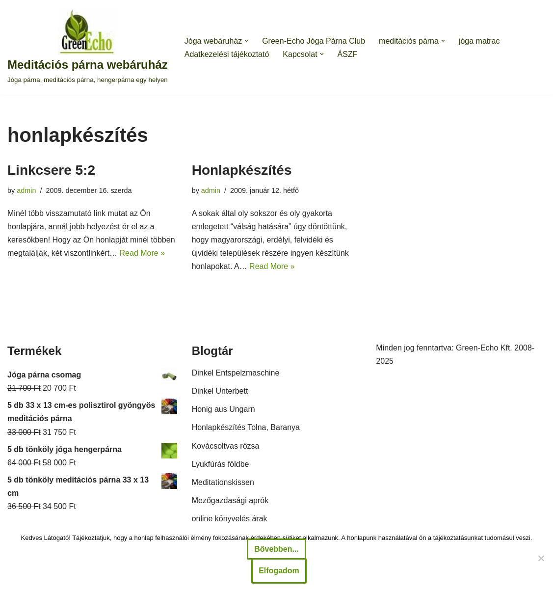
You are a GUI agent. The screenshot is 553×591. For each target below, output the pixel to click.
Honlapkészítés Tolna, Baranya (246, 427)
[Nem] (541, 558)
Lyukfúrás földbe (220, 464)
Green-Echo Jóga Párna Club (313, 41)
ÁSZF (348, 54)
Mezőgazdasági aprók (230, 500)
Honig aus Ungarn (223, 409)
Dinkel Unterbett (220, 391)
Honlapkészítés (242, 170)
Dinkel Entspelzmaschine (236, 373)
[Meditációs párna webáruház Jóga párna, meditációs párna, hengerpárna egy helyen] (87, 47)
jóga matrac (479, 41)
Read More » (142, 253)
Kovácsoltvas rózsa (226, 446)
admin (26, 190)
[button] (246, 41)
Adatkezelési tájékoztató (226, 54)
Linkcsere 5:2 (51, 170)
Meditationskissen (223, 482)
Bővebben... (276, 549)
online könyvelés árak (229, 518)
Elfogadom (279, 570)
